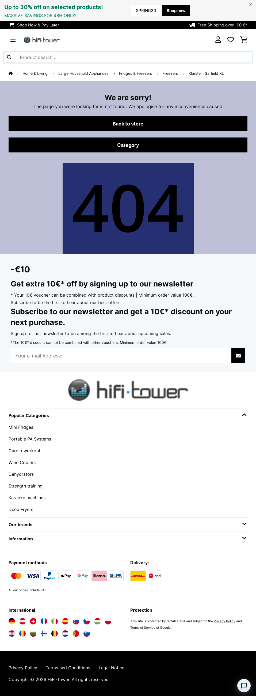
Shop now (176, 10)
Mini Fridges (21, 427)
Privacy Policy (224, 621)
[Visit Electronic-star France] (44, 621)
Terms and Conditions (68, 667)
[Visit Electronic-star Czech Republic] (86, 621)
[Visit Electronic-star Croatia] (12, 633)
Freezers (171, 73)
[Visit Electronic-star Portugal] (76, 633)
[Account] (218, 40)
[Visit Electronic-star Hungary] (97, 621)
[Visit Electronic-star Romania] (22, 633)
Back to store (128, 124)
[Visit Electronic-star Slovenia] (86, 633)
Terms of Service (142, 628)
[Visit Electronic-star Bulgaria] (33, 633)
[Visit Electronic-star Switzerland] (33, 621)
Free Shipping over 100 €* (222, 25)
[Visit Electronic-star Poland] (108, 621)
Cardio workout (24, 450)
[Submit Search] (9, 57)
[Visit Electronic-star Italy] (54, 621)
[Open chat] (244, 685)
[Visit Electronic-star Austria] (22, 621)
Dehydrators (21, 474)
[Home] (15, 73)
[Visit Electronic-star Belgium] (54, 633)
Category (128, 145)
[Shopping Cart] (243, 40)
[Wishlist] (230, 40)
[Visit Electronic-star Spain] (65, 621)
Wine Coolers (22, 462)
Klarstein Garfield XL (206, 73)
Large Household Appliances (83, 73)
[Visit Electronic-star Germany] (12, 621)
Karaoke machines (27, 497)
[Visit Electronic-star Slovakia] (76, 621)
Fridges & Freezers (136, 73)
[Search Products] (128, 57)
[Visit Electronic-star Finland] (44, 633)
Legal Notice (111, 667)
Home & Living (35, 73)
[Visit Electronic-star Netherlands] (65, 633)
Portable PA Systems (30, 439)
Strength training (26, 486)
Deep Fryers (21, 509)
